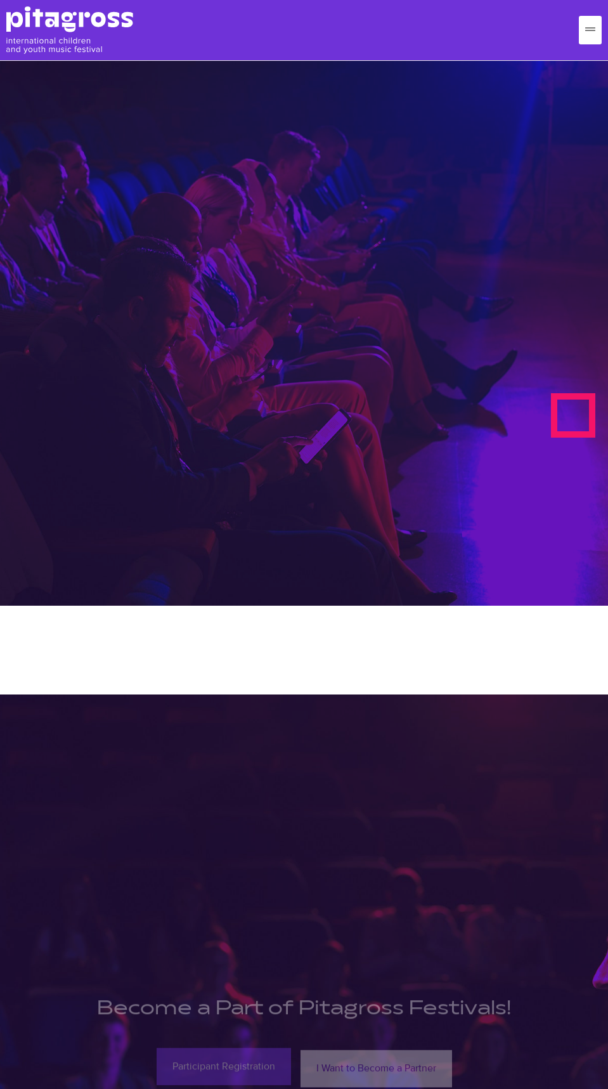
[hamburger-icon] (590, 30)
